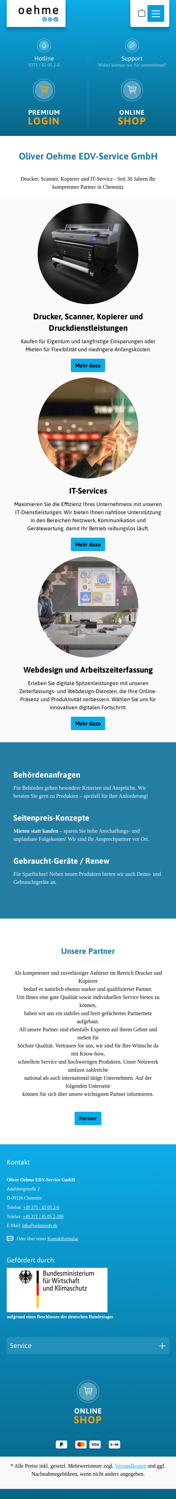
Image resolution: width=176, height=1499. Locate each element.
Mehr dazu (88, 365)
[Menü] (155, 13)
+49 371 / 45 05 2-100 (43, 1216)
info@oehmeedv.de (40, 1225)
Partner (88, 1118)
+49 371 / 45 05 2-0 (41, 1207)
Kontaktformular (62, 1238)
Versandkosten (130, 1466)
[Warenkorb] (142, 13)
